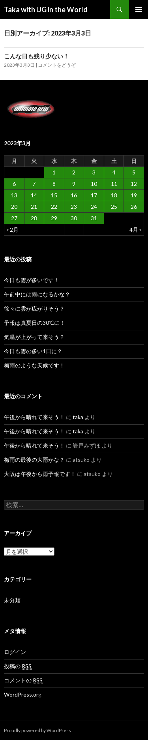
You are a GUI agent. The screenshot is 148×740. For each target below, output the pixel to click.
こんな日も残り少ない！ (36, 56)
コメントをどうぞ (57, 65)
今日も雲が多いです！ (31, 280)
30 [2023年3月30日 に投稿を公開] (74, 218)
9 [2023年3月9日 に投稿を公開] (73, 183)
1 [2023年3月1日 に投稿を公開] (54, 172)
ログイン (15, 651)
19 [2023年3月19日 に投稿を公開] (134, 195)
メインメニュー (138, 9)
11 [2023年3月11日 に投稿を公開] (114, 183)
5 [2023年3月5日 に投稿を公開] (133, 172)
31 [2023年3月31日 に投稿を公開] (94, 218)
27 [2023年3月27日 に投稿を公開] (14, 218)
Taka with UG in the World (46, 9)
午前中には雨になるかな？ (37, 294)
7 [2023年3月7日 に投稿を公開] (34, 183)
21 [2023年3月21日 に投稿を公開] (34, 206)
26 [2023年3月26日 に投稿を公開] (134, 206)
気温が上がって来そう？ (34, 336)
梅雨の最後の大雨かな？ (34, 459)
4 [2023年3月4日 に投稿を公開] (114, 172)
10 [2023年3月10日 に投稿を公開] (94, 183)
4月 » (135, 229)
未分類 (12, 600)
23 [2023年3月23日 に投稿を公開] (74, 206)
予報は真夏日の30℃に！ (34, 322)
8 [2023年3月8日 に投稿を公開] (54, 183)
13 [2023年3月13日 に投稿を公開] (14, 195)
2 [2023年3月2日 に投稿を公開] (73, 172)
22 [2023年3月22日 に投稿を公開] (54, 206)
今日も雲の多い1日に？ (33, 351)
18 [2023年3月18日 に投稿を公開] (114, 195)
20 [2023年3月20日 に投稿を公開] (14, 206)
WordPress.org (22, 694)
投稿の (18, 666)
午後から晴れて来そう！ (34, 417)
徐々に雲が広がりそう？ (34, 308)
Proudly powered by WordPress (37, 730)
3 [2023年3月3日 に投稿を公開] (94, 172)
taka (78, 417)
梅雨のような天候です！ (34, 365)
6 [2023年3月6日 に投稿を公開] (14, 183)
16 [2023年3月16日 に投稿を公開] (74, 195)
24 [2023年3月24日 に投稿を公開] (94, 206)
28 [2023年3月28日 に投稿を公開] (34, 218)
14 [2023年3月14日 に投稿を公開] (34, 195)
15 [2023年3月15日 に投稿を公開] (54, 195)
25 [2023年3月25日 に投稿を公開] (114, 206)
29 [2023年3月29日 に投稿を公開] (54, 218)
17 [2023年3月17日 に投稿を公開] (94, 195)
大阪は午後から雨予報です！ (40, 473)
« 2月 (12, 229)
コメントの (23, 680)
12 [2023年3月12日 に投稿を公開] (134, 183)
